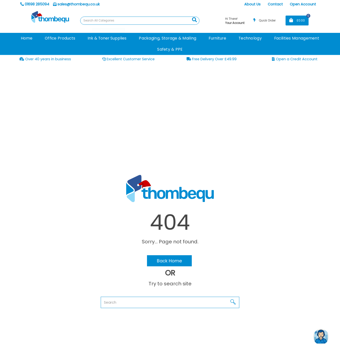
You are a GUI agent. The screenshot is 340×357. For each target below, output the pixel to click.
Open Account (303, 4)
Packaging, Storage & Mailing (167, 38)
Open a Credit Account (294, 59)
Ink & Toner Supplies (107, 38)
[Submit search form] (194, 20)
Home (26, 38)
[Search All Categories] (139, 21)
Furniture (217, 38)
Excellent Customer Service (128, 59)
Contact (275, 4)
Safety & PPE (170, 49)
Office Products (60, 38)
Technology (250, 38)
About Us (252, 4)
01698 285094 (34, 4)
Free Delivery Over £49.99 (212, 59)
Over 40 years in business (45, 59)
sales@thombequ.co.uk (76, 4)
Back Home (169, 261)
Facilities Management (296, 38)
